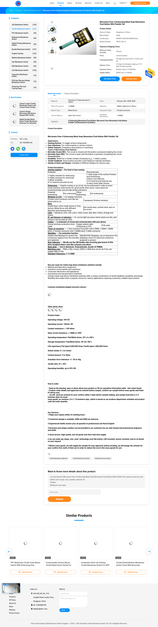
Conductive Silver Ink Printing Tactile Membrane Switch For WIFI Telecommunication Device (95, 565)
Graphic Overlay (24, 53)
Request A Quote (140, 3)
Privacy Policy (14, 613)
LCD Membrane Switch (24, 70)
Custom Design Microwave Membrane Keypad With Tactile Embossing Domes (27, 113)
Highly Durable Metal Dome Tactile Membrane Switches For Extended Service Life (28, 121)
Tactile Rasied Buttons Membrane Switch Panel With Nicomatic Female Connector (130, 565)
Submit (59, 499)
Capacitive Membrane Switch (24, 75)
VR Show (12, 600)
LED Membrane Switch (24, 24)
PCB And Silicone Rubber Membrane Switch (24, 81)
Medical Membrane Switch (24, 58)
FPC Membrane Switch (24, 33)
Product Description (71, 93)
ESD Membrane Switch (24, 66)
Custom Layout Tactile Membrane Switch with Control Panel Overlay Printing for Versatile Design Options (27, 105)
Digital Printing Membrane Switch (24, 44)
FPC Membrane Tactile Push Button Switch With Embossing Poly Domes (25, 565)
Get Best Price (110, 79)
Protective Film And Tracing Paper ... (24, 87)
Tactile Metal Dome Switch (81, 458)
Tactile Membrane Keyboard (58, 458)
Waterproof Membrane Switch (24, 38)
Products (12, 597)
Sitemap (12, 610)
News (11, 606)
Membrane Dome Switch (102, 458)
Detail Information (54, 93)
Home (11, 593)
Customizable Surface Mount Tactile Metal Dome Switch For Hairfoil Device (58, 565)
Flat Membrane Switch (24, 62)
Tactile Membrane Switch (24, 29)
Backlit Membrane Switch (24, 49)
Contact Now (24, 155)
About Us (12, 603)
